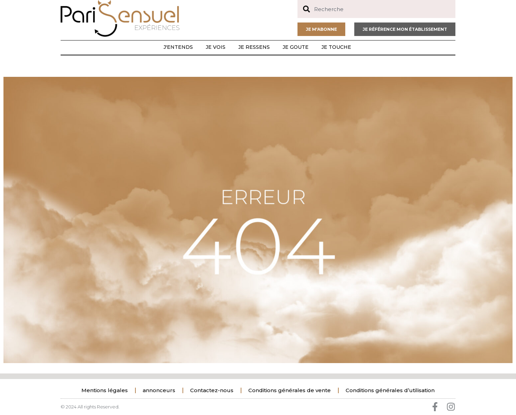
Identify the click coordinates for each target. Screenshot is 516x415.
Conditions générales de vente (289, 390)
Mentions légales (104, 390)
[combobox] (376, 9)
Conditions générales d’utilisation (390, 390)
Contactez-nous (211, 390)
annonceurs (159, 390)
